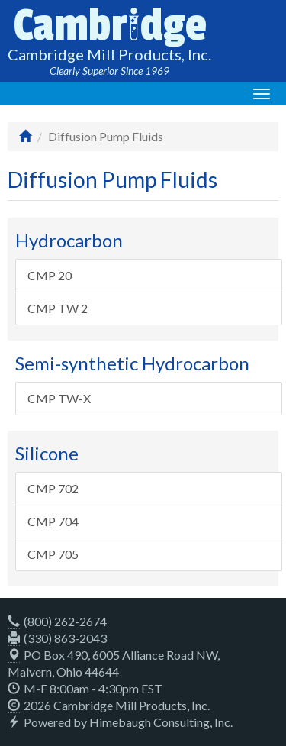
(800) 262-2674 (57, 621)
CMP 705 (53, 554)
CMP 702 (53, 488)
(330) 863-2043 (57, 638)
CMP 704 (53, 521)
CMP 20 (49, 275)
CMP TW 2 (57, 308)
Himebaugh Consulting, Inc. (161, 722)
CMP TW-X (59, 398)
